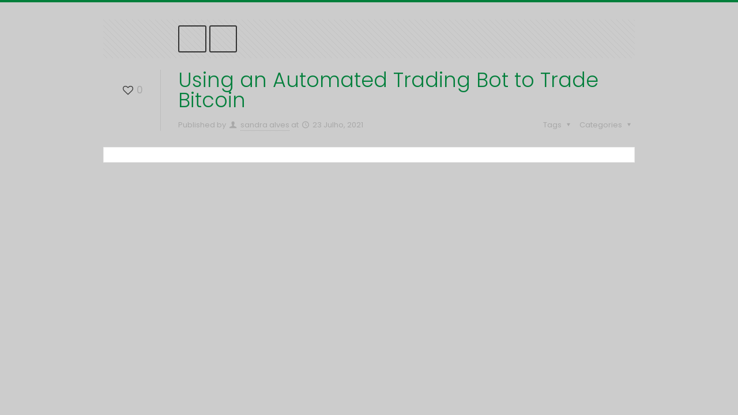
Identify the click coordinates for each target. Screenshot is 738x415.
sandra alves (264, 124)
